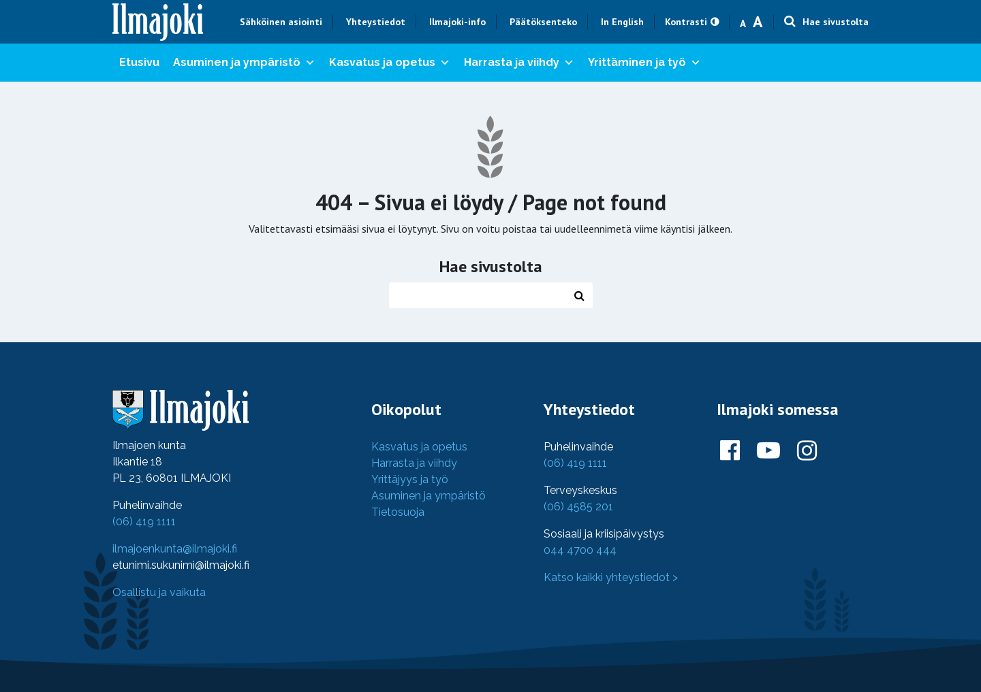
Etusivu (139, 62)
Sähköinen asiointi (281, 22)
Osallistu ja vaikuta (159, 592)
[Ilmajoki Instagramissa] (807, 451)
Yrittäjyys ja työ (409, 479)
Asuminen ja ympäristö (244, 63)
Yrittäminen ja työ (644, 63)
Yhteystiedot (375, 22)
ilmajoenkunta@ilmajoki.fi (174, 548)
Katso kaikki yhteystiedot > (611, 577)
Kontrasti (686, 22)
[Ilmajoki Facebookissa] (730, 451)
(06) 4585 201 (578, 506)
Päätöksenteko (543, 22)
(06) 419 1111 (144, 521)
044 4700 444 (580, 550)
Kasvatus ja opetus (389, 63)
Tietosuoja (397, 512)
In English (622, 22)
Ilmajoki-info (457, 22)
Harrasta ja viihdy (519, 63)
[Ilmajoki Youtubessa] (768, 451)
